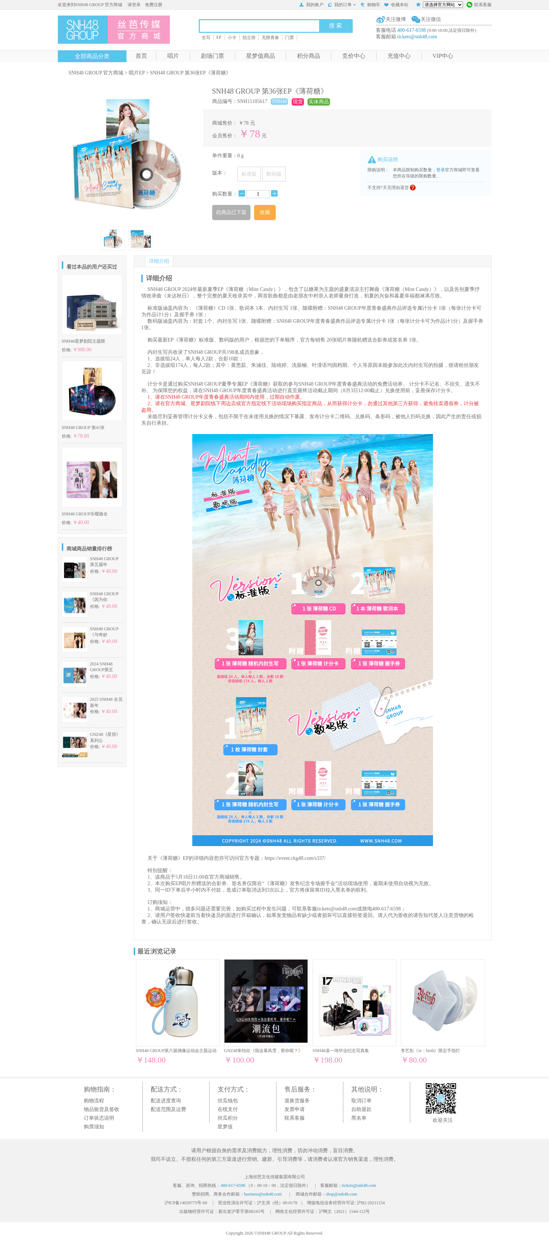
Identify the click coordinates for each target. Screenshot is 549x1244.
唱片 (173, 56)
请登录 (134, 4)
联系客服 (479, 5)
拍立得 (249, 37)
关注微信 (431, 19)
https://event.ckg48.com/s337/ (295, 858)
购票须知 (94, 1126)
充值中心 (399, 56)
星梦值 (225, 1126)
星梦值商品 (260, 56)
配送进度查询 (166, 1100)
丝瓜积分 (228, 1118)
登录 (440, 169)
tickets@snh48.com (417, 36)
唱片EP (137, 73)
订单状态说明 (99, 1118)
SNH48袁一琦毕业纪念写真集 (341, 1050)
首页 (141, 56)
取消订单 (361, 1100)
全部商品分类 (92, 56)
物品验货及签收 (101, 1109)
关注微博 (396, 19)
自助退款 (361, 1109)
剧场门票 (212, 56)
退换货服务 (297, 1100)
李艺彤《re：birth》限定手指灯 (430, 1050)
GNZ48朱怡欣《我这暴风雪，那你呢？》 (263, 1050)
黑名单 (358, 1118)
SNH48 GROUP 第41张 (83, 427)
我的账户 (311, 5)
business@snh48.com (263, 1194)
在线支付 (228, 1109)
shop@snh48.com (341, 1194)
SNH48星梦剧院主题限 (83, 341)
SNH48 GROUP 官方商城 (96, 73)
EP (219, 37)
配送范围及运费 (168, 1109)
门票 (289, 37)
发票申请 (294, 1109)
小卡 (232, 37)
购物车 (370, 5)
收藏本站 (396, 5)
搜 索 (335, 25)
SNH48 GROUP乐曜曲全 (85, 513)
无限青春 (270, 37)
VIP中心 (443, 56)
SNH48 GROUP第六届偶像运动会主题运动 (176, 1050)
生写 (206, 37)
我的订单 (341, 4)
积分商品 (308, 56)
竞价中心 (353, 56)
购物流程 (94, 1100)
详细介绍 (159, 261)
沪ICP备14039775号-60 (185, 1202)
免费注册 (153, 4)
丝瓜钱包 (228, 1100)
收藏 (265, 212)
